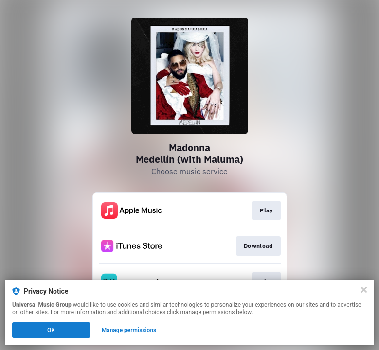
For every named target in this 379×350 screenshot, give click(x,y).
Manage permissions (129, 330)
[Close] (364, 290)
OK (51, 330)
